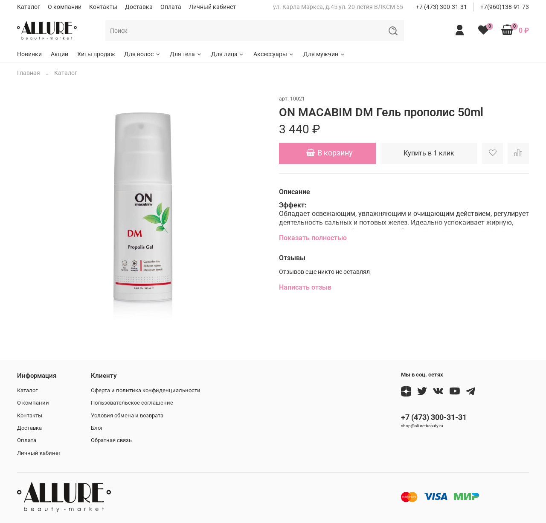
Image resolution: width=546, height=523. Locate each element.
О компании (64, 6)
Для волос (142, 54)
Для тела (186, 54)
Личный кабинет (212, 6)
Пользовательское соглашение (132, 402)
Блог (97, 428)
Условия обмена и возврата (127, 415)
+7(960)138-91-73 (504, 6)
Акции (59, 54)
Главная (28, 72)
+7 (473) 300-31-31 (441, 6)
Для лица (228, 54)
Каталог (28, 6)
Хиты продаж (96, 54)
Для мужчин (324, 54)
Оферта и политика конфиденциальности (145, 390)
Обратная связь (111, 440)
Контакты (103, 6)
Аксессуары (273, 54)
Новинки (29, 54)
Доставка (139, 6)
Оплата (170, 6)
